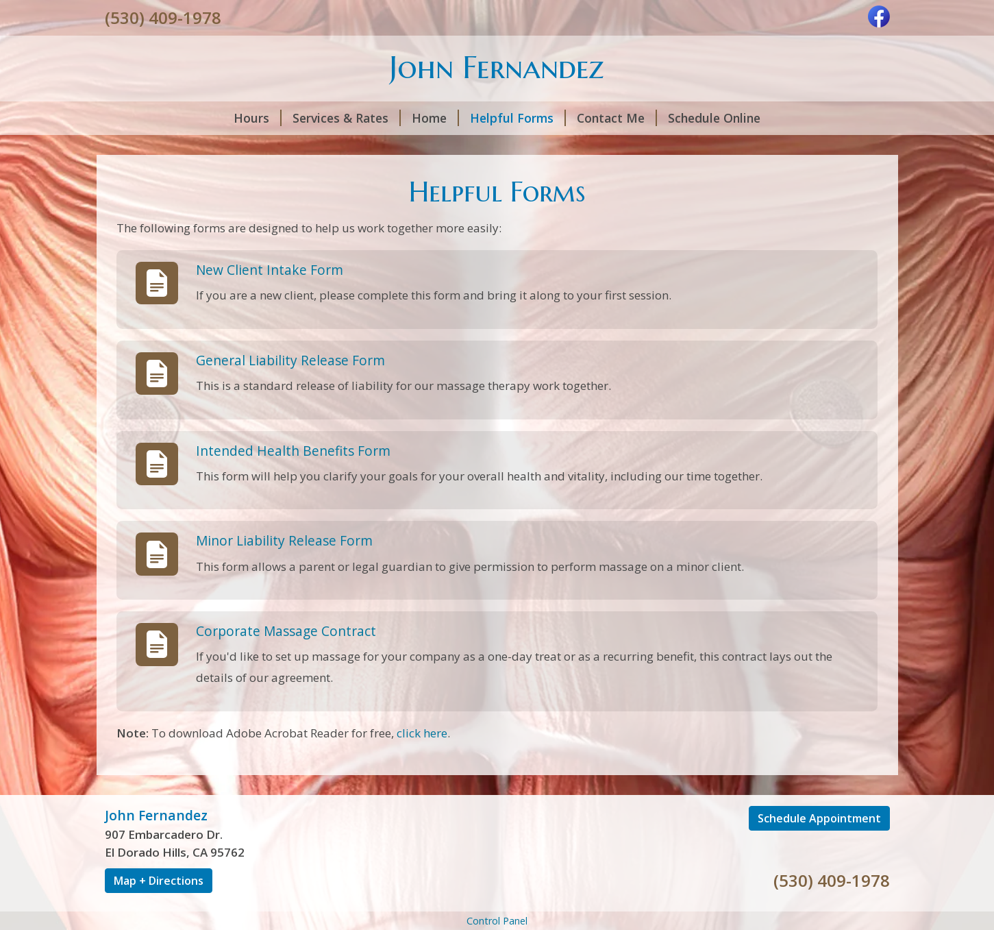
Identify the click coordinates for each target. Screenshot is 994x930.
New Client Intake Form (269, 269)
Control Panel (497, 920)
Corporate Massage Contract (286, 631)
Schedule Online (714, 118)
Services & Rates (347, 118)
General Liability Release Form (290, 360)
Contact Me (617, 118)
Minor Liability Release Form (284, 540)
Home (435, 118)
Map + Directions (158, 880)
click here (422, 733)
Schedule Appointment (819, 818)
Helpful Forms (518, 118)
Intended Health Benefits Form (293, 450)
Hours (258, 118)
